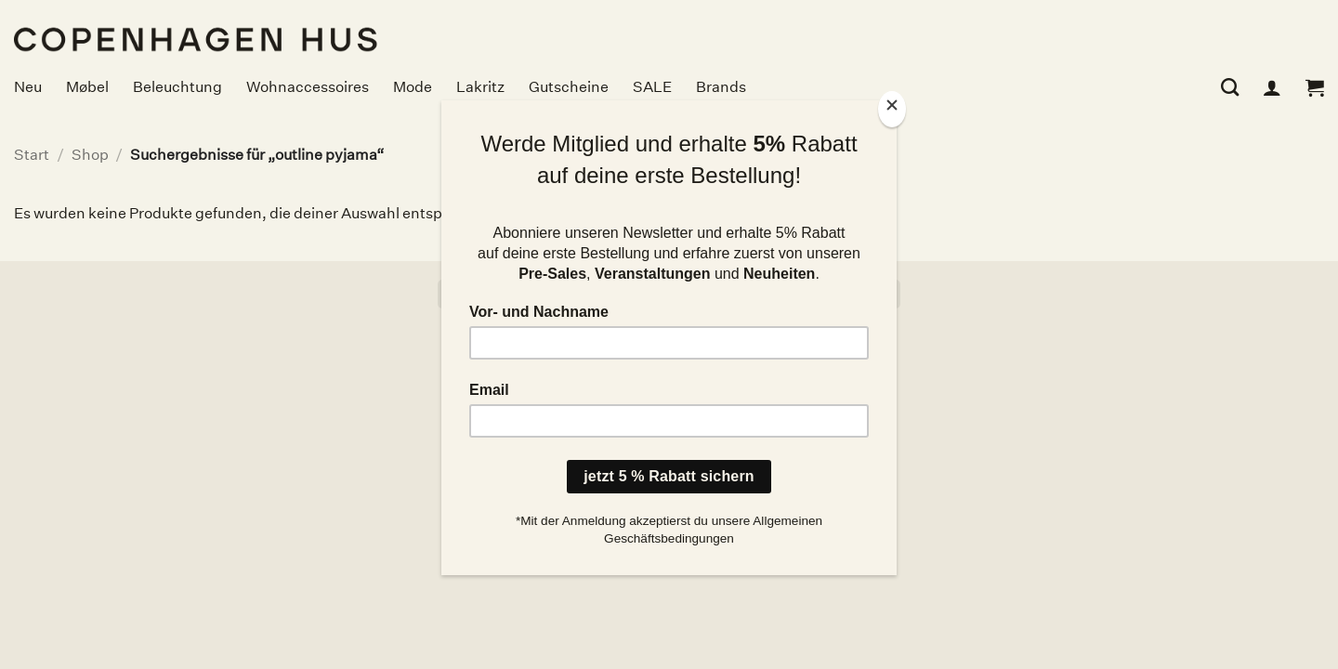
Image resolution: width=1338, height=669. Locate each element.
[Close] (892, 109)
